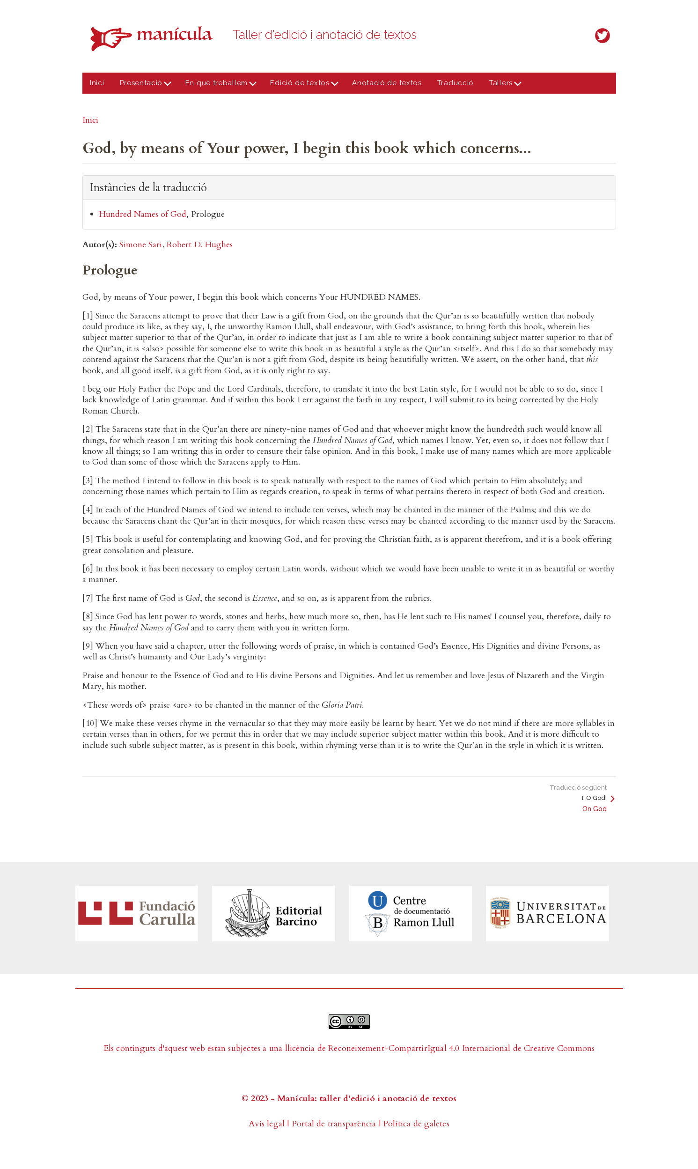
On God (594, 809)
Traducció (455, 83)
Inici (97, 83)
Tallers (503, 86)
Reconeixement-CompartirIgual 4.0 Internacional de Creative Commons (461, 1048)
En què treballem (218, 86)
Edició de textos (302, 86)
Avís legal (267, 1124)
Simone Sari (140, 245)
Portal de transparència (334, 1124)
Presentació (143, 86)
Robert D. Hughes (200, 245)
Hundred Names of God (142, 214)
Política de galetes (416, 1124)
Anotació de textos (387, 83)
